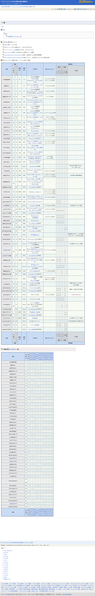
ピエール (6, 567)
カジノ (6, 52)
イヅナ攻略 (58, 589)
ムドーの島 (35, 184)
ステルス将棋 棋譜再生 (12, 591)
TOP (2, 26)
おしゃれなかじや (9, 57)
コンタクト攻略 (65, 589)
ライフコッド (31, 91)
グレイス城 (36, 287)
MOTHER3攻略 (76, 587)
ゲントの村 (36, 86)
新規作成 (79, 9)
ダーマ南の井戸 (32, 249)
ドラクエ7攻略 (12, 583)
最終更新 (61, 9)
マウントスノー (38, 226)
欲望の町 (38, 312)
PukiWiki (10, 594)
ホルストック (36, 264)
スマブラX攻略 (31, 587)
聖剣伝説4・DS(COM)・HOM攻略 (49, 587)
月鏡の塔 (32, 158)
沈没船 (35, 228)
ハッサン (32, 106)
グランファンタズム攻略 (10, 587)
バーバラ (32, 126)
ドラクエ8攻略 (20, 583)
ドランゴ (6, 562)
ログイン (92, 9)
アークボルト (32, 147)
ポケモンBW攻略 (26, 585)
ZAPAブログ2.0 (84, 589)
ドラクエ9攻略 (27, 583)
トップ (53, 9)
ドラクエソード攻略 (45, 583)
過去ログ (86, 9)
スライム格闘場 (31, 277)
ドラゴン (51, 112)
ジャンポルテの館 (32, 242)
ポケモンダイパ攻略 (46, 585)
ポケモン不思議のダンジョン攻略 (59, 585)
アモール (35, 153)
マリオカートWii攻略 (86, 587)
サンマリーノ (34, 95)
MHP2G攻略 (12, 589)
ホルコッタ (39, 135)
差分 (82, 9)
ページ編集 (73, 9)
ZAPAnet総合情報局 (5, 6)
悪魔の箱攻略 (34, 589)
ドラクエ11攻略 (36, 583)
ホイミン (6, 571)
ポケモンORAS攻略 (35, 585)
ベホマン (6, 569)
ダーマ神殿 (35, 78)
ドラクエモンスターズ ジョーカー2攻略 (79, 583)
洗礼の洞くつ (38, 158)
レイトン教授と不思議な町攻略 (23, 589)
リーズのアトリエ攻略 (22, 587)
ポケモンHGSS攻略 (17, 585)
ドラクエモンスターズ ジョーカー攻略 (60, 583)
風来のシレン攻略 (68, 587)
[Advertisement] (47, 14)
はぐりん (6, 552)
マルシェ (41, 91)
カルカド (39, 93)
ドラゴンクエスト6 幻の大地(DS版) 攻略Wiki (14, 1)
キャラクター (12, 349)
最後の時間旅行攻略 (43, 589)
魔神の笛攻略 (52, 589)
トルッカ (31, 152)
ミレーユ (32, 111)
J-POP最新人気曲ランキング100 (46, 591)
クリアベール (38, 80)
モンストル (31, 80)
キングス (6, 556)
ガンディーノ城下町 (37, 143)
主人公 (5, 577)
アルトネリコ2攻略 (81, 585)
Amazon (33, 591)
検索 (64, 9)
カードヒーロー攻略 (75, 589)
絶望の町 (37, 302)
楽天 (37, 591)
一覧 (57, 9)
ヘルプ (67, 9)
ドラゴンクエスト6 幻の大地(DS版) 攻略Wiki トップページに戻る (18, 542)
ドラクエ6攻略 (4, 583)
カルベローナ (39, 201)
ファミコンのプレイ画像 (24, 591)
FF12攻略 (60, 587)
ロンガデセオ (36, 130)
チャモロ (32, 89)
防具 (4, 29)
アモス (36, 356)
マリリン (6, 573)
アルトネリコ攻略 (72, 585)
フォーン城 (39, 198)
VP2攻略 (38, 587)
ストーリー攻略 (13, 49)
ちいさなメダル (8, 55)
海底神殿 (36, 217)
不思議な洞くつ (35, 234)
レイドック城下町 (32, 84)
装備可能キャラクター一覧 (15, 36)
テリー (32, 247)
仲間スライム (7, 579)
